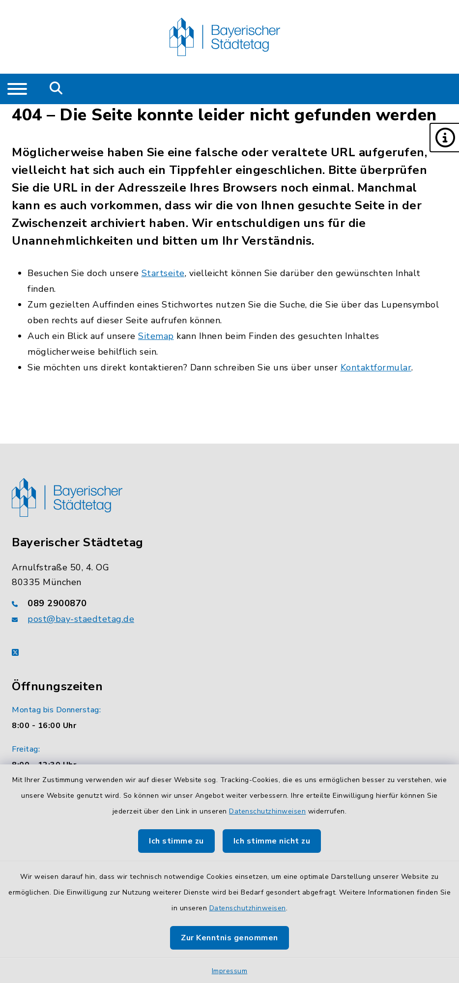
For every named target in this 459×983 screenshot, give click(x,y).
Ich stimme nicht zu (272, 841)
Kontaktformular (376, 367)
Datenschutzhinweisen (267, 811)
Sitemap (156, 336)
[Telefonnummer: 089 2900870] (229, 603)
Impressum (230, 971)
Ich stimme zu (176, 841)
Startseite (163, 273)
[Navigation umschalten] (17, 89)
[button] (444, 137)
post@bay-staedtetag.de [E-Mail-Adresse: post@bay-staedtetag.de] (81, 619)
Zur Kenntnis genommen (229, 937)
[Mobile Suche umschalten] (56, 89)
